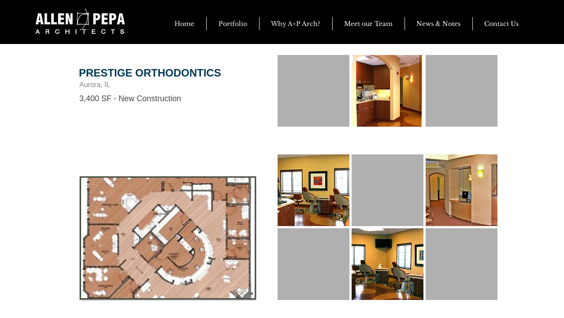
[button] (438, 23)
